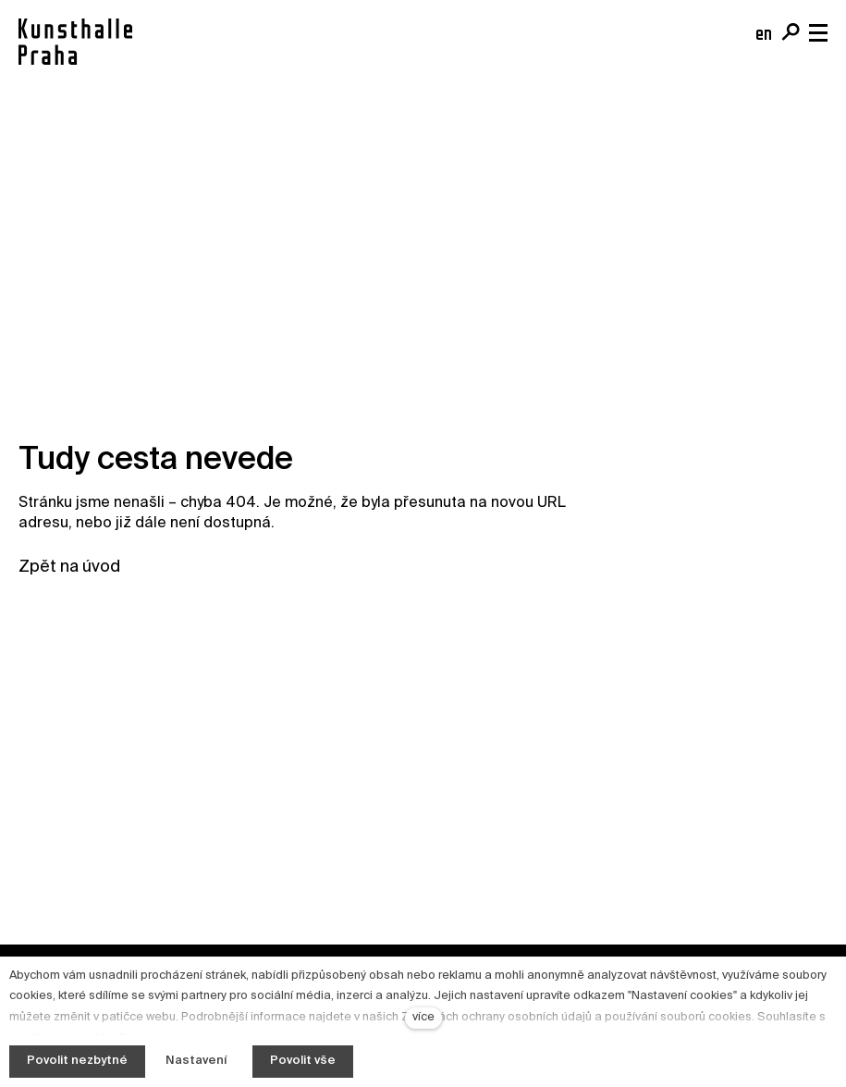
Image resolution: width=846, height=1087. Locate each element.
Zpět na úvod (69, 567)
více (423, 1017)
